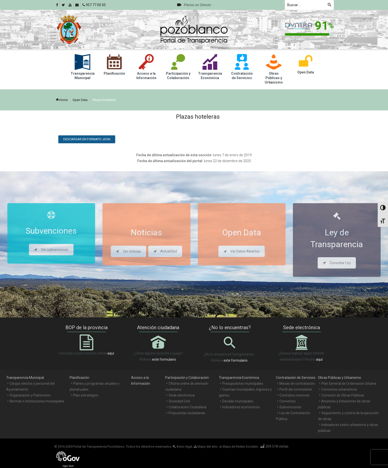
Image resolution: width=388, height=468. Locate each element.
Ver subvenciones (51, 250)
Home (62, 100)
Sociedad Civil (179, 401)
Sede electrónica (182, 395)
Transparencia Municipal (25, 378)
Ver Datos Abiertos (242, 251)
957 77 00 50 (94, 5)
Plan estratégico (85, 395)
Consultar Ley (337, 263)
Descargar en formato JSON (86, 139)
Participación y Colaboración (187, 378)
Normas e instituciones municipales (37, 401)
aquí (110, 353)
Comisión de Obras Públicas (342, 395)
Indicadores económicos (241, 407)
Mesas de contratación (297, 383)
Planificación (79, 378)
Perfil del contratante (295, 389)
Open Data (80, 100)
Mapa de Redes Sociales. (239, 446)
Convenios (287, 401)
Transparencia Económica (239, 378)
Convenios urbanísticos (339, 389)
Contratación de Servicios (295, 378)
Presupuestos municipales (242, 383)
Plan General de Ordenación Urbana (348, 383)
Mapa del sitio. (206, 446)
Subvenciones (290, 407)
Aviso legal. (183, 446)
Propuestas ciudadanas (187, 413)
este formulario (164, 359)
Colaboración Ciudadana (187, 407)
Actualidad (165, 251)
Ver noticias (128, 251)
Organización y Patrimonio (30, 395)
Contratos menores (294, 395)
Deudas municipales (237, 401)
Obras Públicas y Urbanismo (339, 378)
